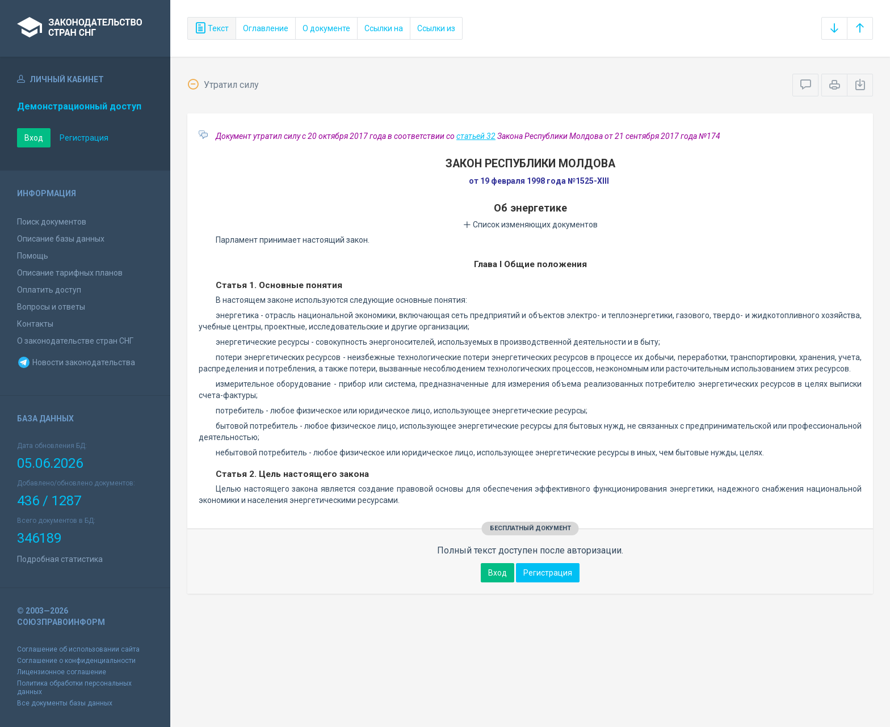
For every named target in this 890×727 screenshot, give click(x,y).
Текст (212, 28)
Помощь (32, 255)
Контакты (35, 323)
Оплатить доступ (49, 289)
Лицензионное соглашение (61, 672)
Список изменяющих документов (530, 224)
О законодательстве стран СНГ (75, 340)
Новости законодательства (76, 362)
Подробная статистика (60, 559)
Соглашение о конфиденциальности (76, 661)
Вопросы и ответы (51, 306)
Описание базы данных (60, 238)
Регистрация (84, 137)
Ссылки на (383, 28)
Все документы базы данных (64, 703)
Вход (33, 137)
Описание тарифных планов (70, 272)
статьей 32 (476, 136)
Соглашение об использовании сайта (78, 649)
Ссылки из (436, 28)
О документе (326, 28)
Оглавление (265, 28)
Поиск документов (51, 221)
